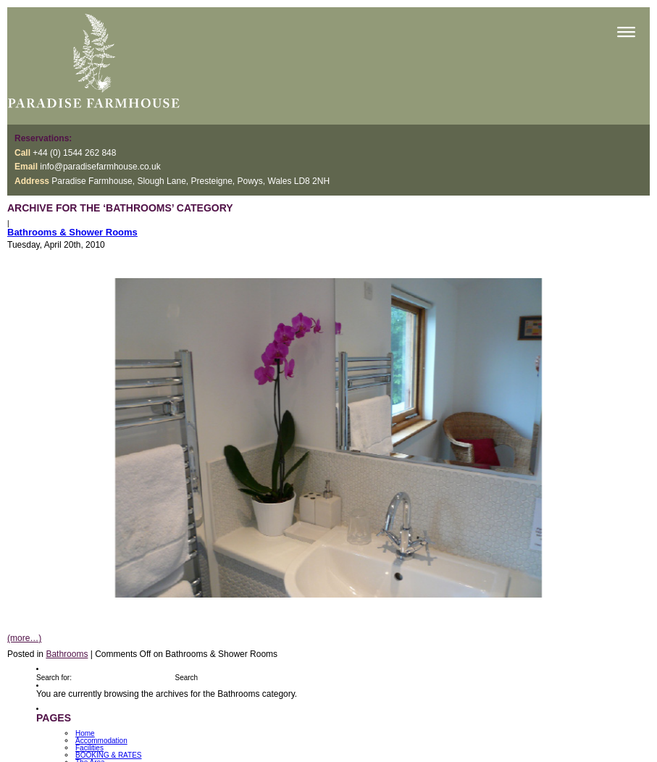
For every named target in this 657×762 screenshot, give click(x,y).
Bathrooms (67, 654)
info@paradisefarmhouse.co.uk (100, 167)
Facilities (89, 748)
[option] (328, 438)
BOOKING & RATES (108, 755)
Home (85, 733)
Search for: (54, 678)
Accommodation (101, 741)
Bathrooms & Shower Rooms (72, 232)
